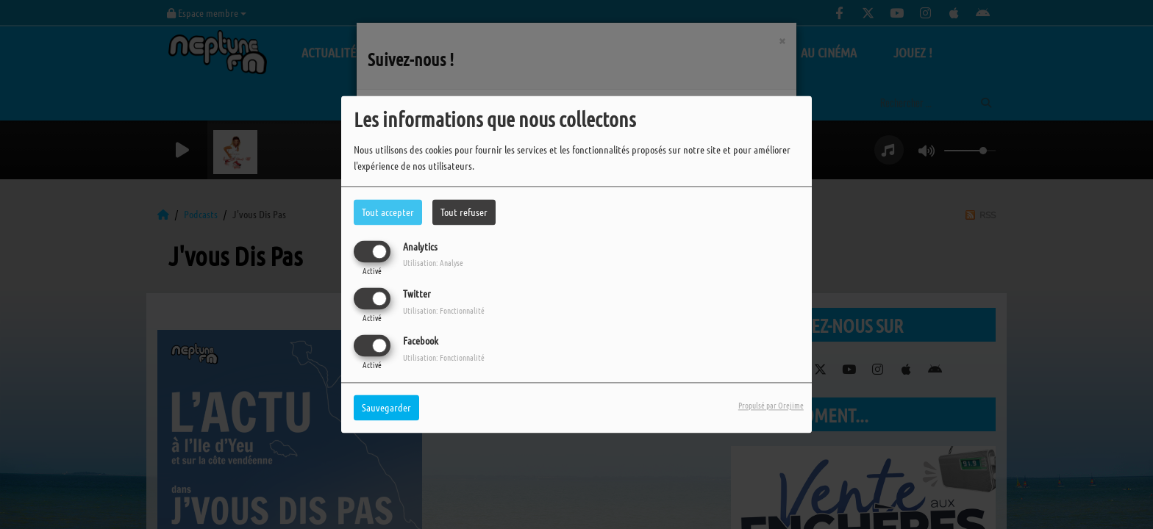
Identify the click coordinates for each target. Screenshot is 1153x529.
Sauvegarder (386, 407)
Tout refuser (464, 211)
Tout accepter (388, 211)
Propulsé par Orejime (771, 405)
